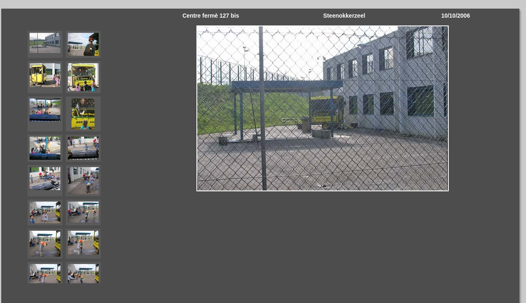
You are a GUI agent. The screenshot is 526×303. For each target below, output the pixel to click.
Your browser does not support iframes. (63, 152)
